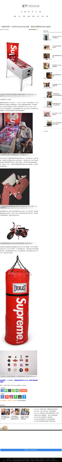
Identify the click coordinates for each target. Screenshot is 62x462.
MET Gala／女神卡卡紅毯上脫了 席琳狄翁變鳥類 (45, 411)
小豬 (11, 385)
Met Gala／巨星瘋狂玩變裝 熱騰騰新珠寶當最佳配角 (46, 409)
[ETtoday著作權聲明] (21, 400)
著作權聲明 (48, 458)
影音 (47, 16)
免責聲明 (53, 458)
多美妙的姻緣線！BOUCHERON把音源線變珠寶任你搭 (15, 417)
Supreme (15, 385)
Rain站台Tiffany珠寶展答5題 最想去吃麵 (43, 417)
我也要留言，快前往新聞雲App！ (31, 449)
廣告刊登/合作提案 (25, 458)
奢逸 (29, 16)
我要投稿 (9, 458)
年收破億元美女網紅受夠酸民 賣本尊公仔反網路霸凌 (25, 417)
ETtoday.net (47, 460)
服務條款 (37, 458)
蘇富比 (5, 385)
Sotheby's (24, 385)
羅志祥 (8, 385)
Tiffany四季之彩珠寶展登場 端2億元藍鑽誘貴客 (45, 419)
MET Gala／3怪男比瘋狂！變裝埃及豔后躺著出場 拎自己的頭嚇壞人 (48, 413)
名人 (20, 16)
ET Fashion (31, 6)
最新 (15, 16)
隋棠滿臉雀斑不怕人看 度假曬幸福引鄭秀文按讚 (5, 417)
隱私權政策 (42, 458)
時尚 (24, 16)
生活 (38, 16)
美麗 (33, 16)
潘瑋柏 (18, 385)
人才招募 (13, 458)
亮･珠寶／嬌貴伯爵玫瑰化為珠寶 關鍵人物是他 (45, 421)
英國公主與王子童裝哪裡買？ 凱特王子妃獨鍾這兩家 (46, 415)
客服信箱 (32, 458)
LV (21, 385)
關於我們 (18, 458)
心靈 (42, 16)
